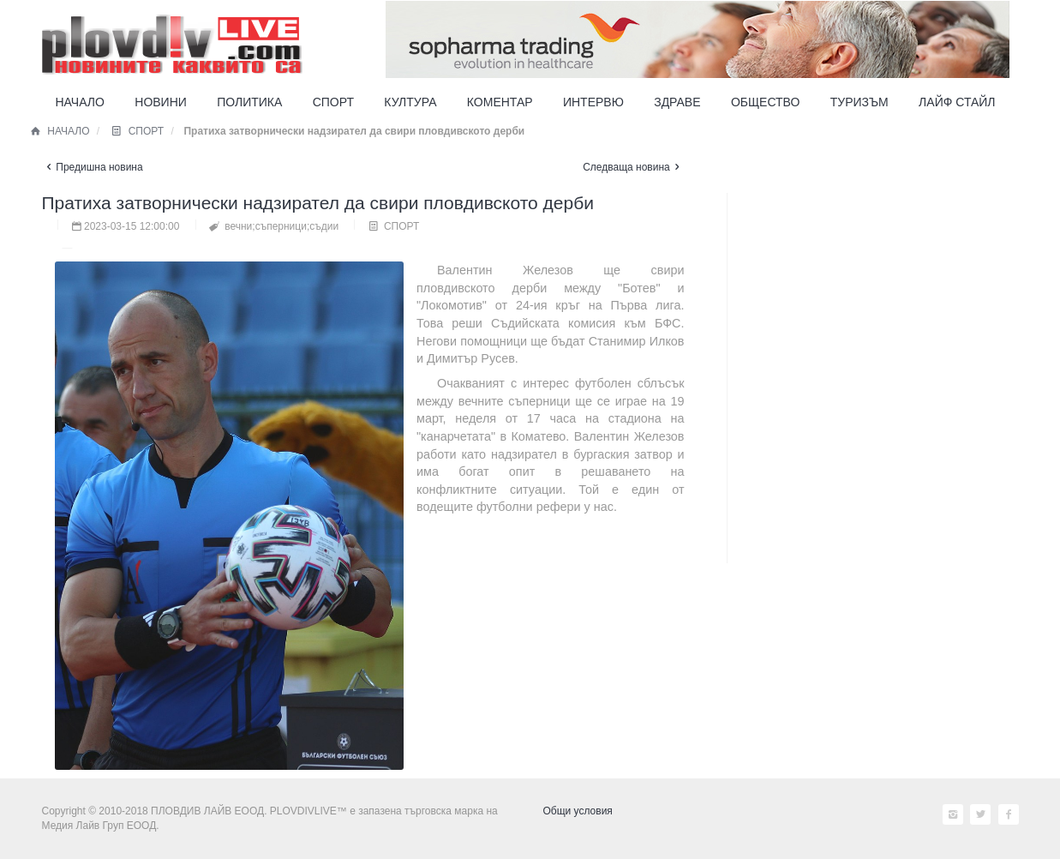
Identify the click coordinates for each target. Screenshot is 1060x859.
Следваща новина (633, 167)
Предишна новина (92, 167)
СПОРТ (137, 131)
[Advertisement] (864, 538)
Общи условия (578, 811)
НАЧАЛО (59, 131)
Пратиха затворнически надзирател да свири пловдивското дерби (318, 203)
